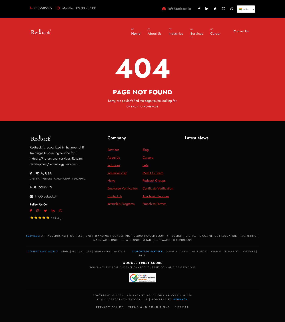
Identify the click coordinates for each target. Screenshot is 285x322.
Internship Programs (121, 203)
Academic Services (155, 196)
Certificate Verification (157, 188)
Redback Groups (153, 180)
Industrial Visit (117, 173)
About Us (154, 31)
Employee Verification (122, 188)
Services (196, 33)
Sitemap (182, 307)
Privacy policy (109, 307)
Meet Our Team (152, 173)
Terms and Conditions (149, 307)
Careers (147, 157)
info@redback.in (179, 8)
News (111, 180)
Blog (145, 149)
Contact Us (241, 31)
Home (135, 31)
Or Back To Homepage (143, 106)
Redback (180, 299)
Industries (176, 31)
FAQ (145, 165)
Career (215, 31)
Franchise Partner (154, 203)
